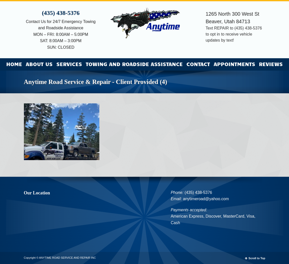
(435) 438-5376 (60, 13)
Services (69, 64)
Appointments (234, 64)
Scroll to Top (257, 258)
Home (14, 64)
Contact (198, 64)
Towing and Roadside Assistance (134, 64)
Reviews (271, 64)
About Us (39, 64)
